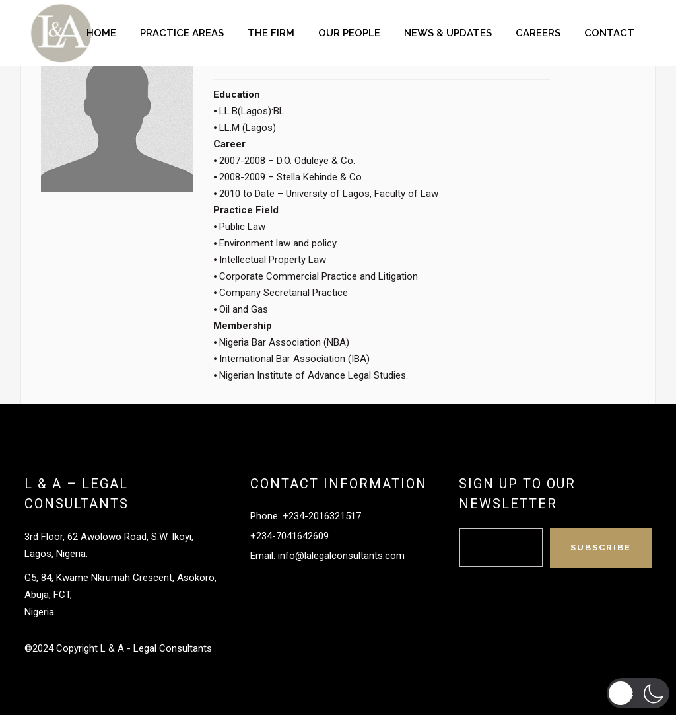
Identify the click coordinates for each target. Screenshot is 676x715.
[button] (638, 693)
